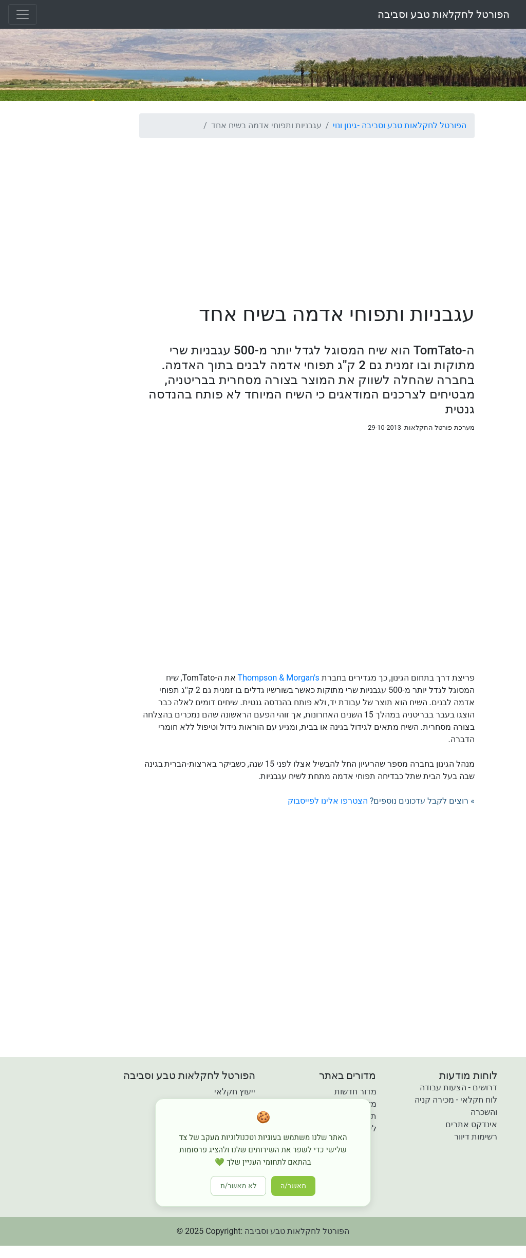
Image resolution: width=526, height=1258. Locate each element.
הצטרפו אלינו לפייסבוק (328, 801)
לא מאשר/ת (238, 1186)
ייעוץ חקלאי (234, 1091)
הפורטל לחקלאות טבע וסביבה (444, 14)
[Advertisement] (307, 218)
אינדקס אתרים (471, 1124)
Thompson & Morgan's (279, 678)
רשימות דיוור (475, 1137)
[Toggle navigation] (22, 14)
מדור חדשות (355, 1091)
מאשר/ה (293, 1186)
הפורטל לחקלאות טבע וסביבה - (411, 125)
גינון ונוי (345, 125)
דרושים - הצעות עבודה (458, 1087)
